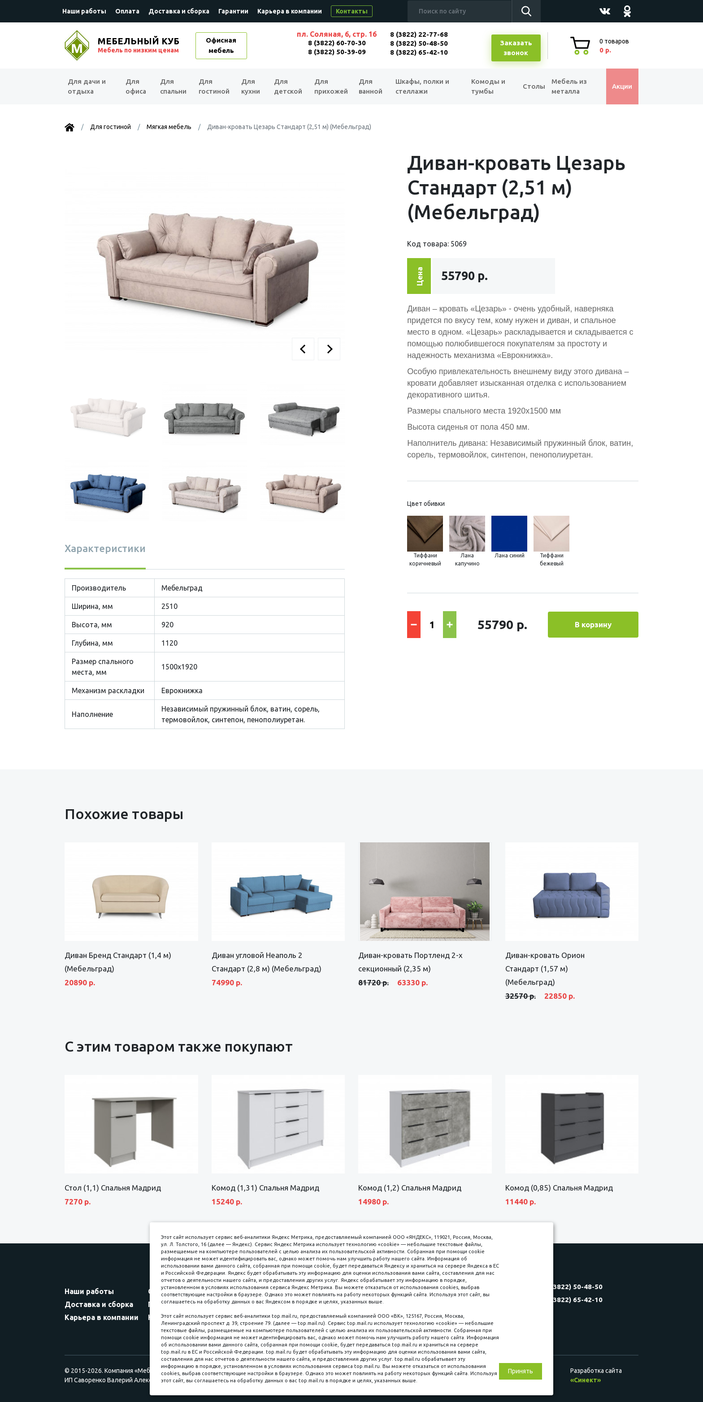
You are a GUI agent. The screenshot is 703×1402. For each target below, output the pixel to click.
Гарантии (233, 11)
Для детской (287, 86)
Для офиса (136, 86)
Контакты (352, 11)
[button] (303, 349)
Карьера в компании (289, 11)
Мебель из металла (565, 86)
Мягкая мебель (169, 126)
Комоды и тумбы (481, 86)
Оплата (127, 11)
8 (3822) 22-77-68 (419, 34)
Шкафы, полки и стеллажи (420, 86)
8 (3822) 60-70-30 (337, 43)
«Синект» (585, 1380)
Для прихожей (329, 86)
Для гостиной (213, 86)
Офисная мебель (221, 45)
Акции (618, 86)
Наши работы (84, 11)
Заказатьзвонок (516, 48)
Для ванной (368, 86)
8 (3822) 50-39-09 (337, 52)
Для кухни (249, 86)
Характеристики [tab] (105, 548)
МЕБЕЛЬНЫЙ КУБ (139, 45)
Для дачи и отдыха (89, 86)
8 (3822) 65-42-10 (419, 52)
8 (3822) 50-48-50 (419, 43)
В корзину (593, 624)
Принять (520, 1371)
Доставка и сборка (178, 11)
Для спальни (173, 86)
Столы (526, 86)
